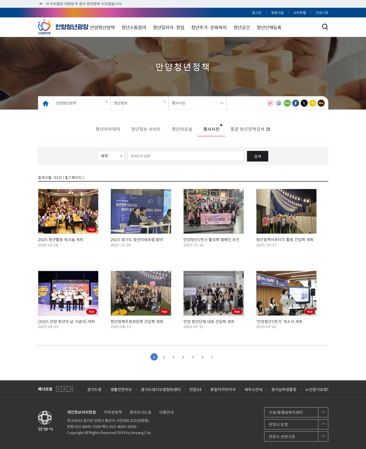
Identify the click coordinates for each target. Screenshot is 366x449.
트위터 (304, 103)
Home (45, 103)
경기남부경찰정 (284, 389)
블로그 (287, 103)
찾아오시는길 (140, 412)
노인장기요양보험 (319, 389)
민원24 (195, 389)
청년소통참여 (160, 27)
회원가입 (277, 12)
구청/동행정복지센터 (286, 412)
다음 (70, 389)
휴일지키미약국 (223, 389)
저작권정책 (113, 412)
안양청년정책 (127, 27)
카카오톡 (321, 103)
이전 (59, 389)
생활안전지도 (121, 389)
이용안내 (166, 412)
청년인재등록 (301, 27)
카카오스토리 (312, 103)
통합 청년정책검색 (248, 129)
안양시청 (322, 12)
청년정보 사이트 (146, 129)
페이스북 (295, 103)
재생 (64, 389)
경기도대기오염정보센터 (161, 389)
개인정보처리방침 (81, 412)
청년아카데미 (108, 129)
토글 (325, 27)
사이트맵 (299, 12)
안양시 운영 (278, 424)
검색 (257, 156)
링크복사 (270, 103)
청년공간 (272, 27)
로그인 (256, 12)
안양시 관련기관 (282, 436)
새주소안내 (253, 389)
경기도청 (94, 389)
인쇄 (278, 103)
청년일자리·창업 (196, 27)
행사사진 (211, 129)
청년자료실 (182, 129)
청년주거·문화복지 (238, 27)
